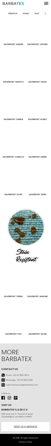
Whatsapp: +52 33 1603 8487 (19, 380)
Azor (37, 13)
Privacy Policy (25, 442)
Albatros (12, 13)
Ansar (26, 13)
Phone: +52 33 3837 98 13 (17, 375)
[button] (48, 13)
